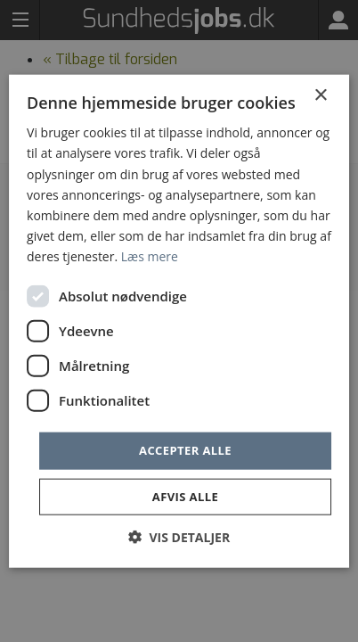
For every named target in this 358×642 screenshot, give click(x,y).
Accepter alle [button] (185, 450)
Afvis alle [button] (185, 496)
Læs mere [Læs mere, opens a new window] (149, 256)
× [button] (320, 96)
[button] (179, 536)
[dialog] (179, 321)
